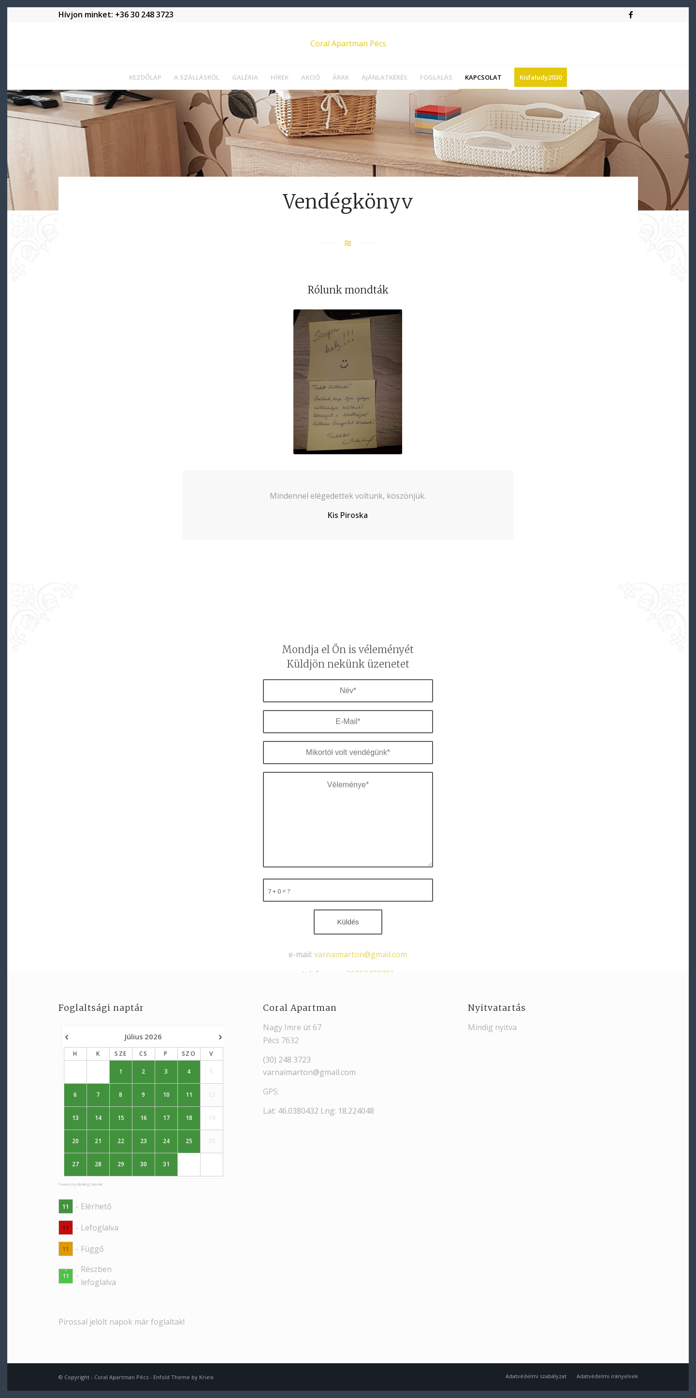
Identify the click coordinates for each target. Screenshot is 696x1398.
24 (165, 1141)
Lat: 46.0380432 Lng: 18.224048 (318, 1110)
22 (120, 1141)
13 (75, 1118)
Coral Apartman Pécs (121, 1377)
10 (165, 1095)
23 (143, 1141)
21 (97, 1141)
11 (188, 1095)
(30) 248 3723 (287, 1059)
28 (97, 1164)
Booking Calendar (89, 1184)
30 (143, 1164)
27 (75, 1164)
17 (165, 1118)
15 (120, 1118)
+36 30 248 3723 (144, 14)
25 (188, 1141)
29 (120, 1164)
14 (97, 1118)
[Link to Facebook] (631, 14)
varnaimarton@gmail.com (309, 1072)
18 (188, 1118)
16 (143, 1118)
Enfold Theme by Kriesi (183, 1377)
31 (165, 1164)
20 (75, 1141)
